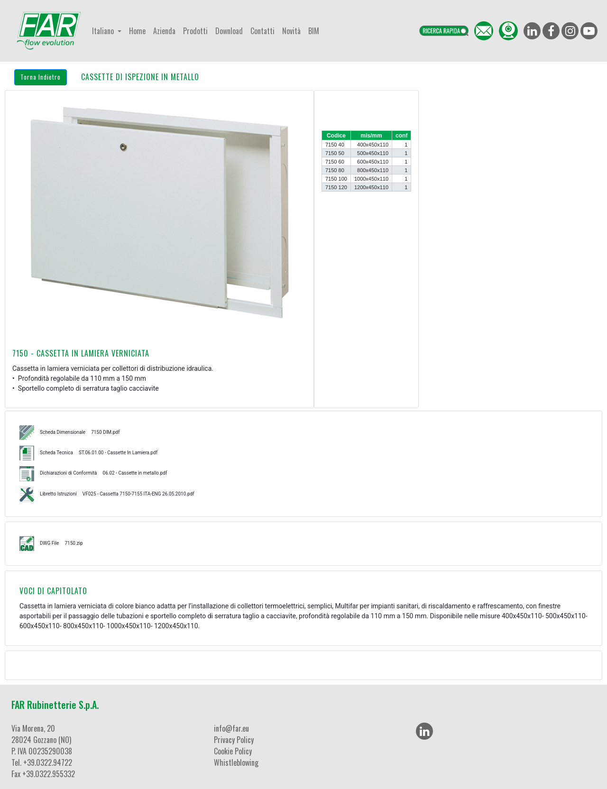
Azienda (164, 31)
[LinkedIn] (424, 731)
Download (229, 31)
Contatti (262, 31)
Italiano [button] (104, 31)
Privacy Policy (234, 739)
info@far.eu (231, 728)
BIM (313, 31)
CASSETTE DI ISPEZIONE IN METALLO (140, 77)
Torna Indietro (40, 77)
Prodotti (195, 31)
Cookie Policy (233, 751)
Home (137, 31)
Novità (291, 31)
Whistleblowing (236, 762)
